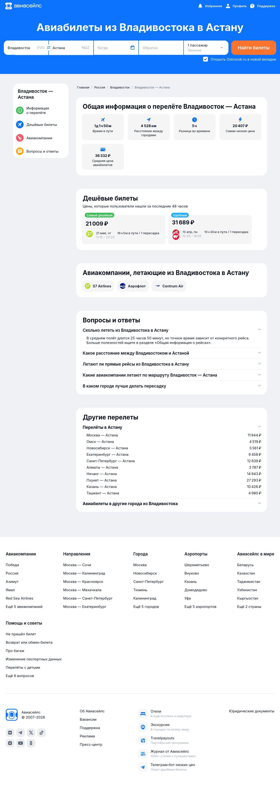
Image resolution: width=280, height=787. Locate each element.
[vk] (10, 732)
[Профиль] (236, 6)
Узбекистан (247, 590)
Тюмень (140, 590)
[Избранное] (209, 6)
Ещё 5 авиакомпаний (24, 606)
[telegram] (20, 732)
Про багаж (15, 650)
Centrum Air (169, 286)
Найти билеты (254, 48)
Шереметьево (197, 565)
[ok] (31, 743)
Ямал (10, 590)
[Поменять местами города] (49, 47)
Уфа (188, 598)
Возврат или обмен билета (29, 642)
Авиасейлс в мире (255, 554)
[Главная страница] (23, 6)
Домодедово (196, 590)
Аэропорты (196, 554)
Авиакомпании (21, 554)
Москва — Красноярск (83, 581)
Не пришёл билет (21, 634)
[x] (31, 732)
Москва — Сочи (77, 565)
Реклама (87, 736)
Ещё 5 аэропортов (201, 606)
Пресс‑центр (91, 744)
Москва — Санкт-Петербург (88, 598)
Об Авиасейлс (92, 711)
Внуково (192, 573)
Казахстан (246, 573)
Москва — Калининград (84, 573)
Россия (12, 573)
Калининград (144, 598)
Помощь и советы (24, 623)
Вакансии (88, 719)
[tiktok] (41, 732)
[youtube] (20, 743)
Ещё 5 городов (146, 606)
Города (140, 554)
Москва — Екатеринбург (84, 606)
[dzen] (10, 743)
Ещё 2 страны (249, 606)
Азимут (12, 581)
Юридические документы (251, 711)
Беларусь (245, 565)
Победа (12, 565)
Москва (140, 565)
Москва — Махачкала (82, 590)
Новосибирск (145, 573)
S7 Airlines (98, 286)
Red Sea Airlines (19, 598)
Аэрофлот (133, 286)
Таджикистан (248, 581)
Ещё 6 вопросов (20, 675)
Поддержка (90, 727)
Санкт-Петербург (148, 581)
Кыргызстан (247, 598)
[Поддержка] (262, 6)
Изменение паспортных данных (34, 659)
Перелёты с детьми (23, 667)
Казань (191, 581)
